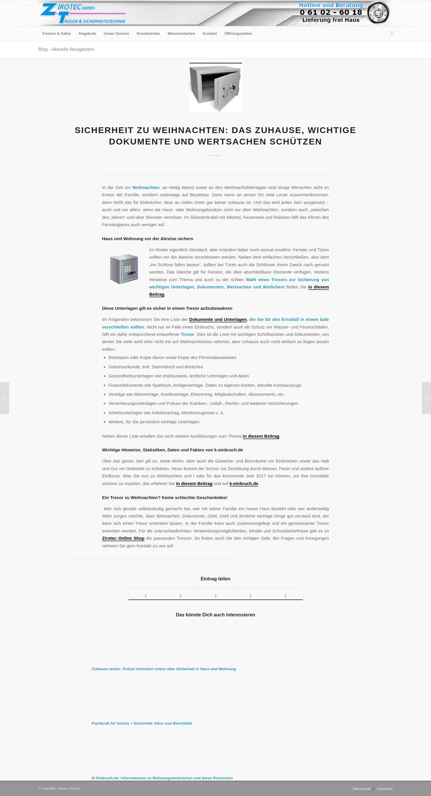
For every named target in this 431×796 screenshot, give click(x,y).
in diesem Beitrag (261, 436)
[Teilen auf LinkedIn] (250, 594)
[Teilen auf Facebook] (145, 594)
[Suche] (390, 33)
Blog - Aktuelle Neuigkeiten (66, 49)
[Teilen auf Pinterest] (215, 594)
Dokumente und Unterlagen (218, 319)
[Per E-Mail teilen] (285, 594)
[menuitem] (56, 33)
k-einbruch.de (243, 483)
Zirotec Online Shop (123, 538)
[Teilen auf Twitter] (180, 594)
